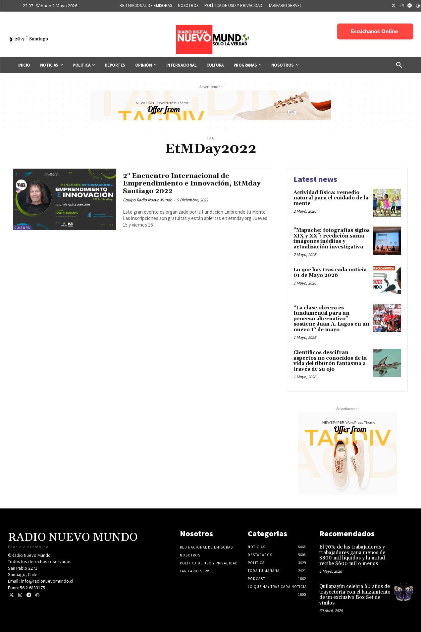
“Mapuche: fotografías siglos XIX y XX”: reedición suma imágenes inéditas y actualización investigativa (331, 238)
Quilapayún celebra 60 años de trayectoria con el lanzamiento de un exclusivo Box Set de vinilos (355, 594)
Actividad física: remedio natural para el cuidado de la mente (330, 198)
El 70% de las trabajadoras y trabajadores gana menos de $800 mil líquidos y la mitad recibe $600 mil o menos (352, 555)
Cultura (22, 228)
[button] (399, 65)
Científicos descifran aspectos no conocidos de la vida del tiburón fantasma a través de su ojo (330, 360)
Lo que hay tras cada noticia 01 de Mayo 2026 (330, 273)
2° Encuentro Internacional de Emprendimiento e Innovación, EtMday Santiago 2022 (194, 183)
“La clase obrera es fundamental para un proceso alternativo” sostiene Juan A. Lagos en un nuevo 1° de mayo (331, 319)
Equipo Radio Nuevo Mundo (147, 200)
